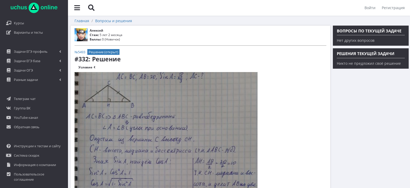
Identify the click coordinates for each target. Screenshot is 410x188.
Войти (370, 7)
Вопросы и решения (113, 20)
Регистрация (393, 7)
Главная (82, 20)
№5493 (80, 52)
